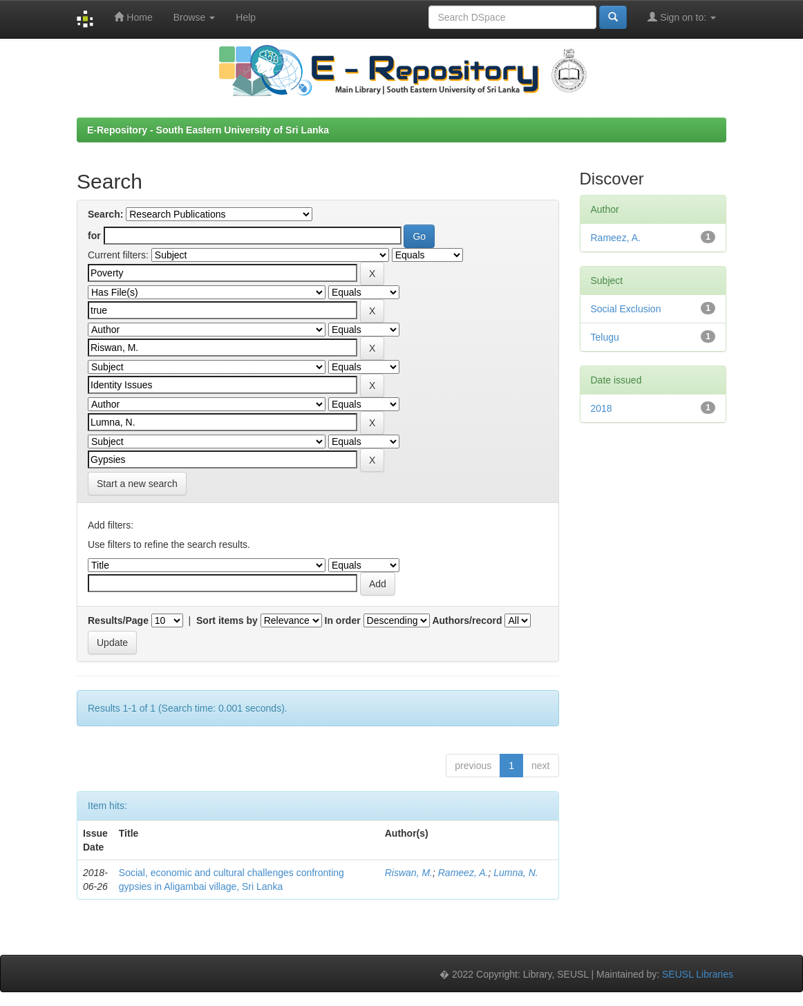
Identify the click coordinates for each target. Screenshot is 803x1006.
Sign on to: (682, 17)
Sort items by (227, 620)
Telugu (605, 337)
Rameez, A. (463, 872)
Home (133, 17)
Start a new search (137, 483)
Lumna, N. (515, 872)
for (94, 235)
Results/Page (118, 620)
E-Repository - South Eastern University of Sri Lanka (208, 129)
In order (343, 620)
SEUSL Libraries (697, 974)
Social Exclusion (626, 308)
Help (246, 17)
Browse (194, 17)
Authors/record (467, 620)
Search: (105, 214)
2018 (601, 408)
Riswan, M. (409, 872)
